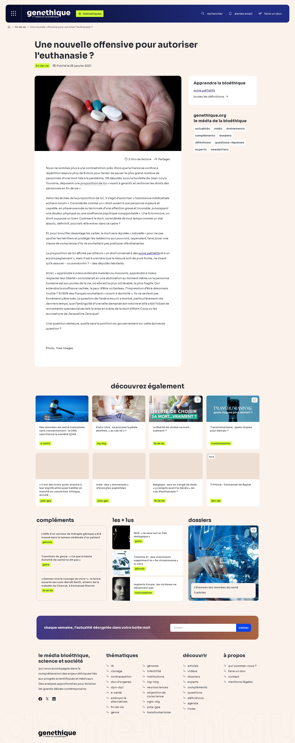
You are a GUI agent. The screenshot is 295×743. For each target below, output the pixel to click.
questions (195, 692)
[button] (243, 628)
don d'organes (121, 682)
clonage (116, 671)
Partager (161, 159)
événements (235, 128)
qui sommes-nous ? (242, 666)
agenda (193, 703)
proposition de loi (93, 183)
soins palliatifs (204, 90)
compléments (205, 135)
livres (191, 708)
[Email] (203, 628)
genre (115, 712)
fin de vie (42, 65)
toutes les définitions (209, 96)
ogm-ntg (153, 701)
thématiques (89, 13)
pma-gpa (153, 707)
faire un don (237, 671)
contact (233, 676)
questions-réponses (229, 142)
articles (193, 666)
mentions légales (240, 682)
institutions (155, 676)
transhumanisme (159, 712)
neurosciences (157, 687)
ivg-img (153, 682)
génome (153, 666)
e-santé (116, 692)
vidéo (218, 128)
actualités (202, 128)
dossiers (225, 135)
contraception (121, 676)
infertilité (154, 671)
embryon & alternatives (119, 700)
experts (201, 149)
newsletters (219, 149)
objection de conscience (156, 694)
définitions (203, 142)
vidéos (192, 671)
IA (112, 666)
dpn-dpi (117, 687)
